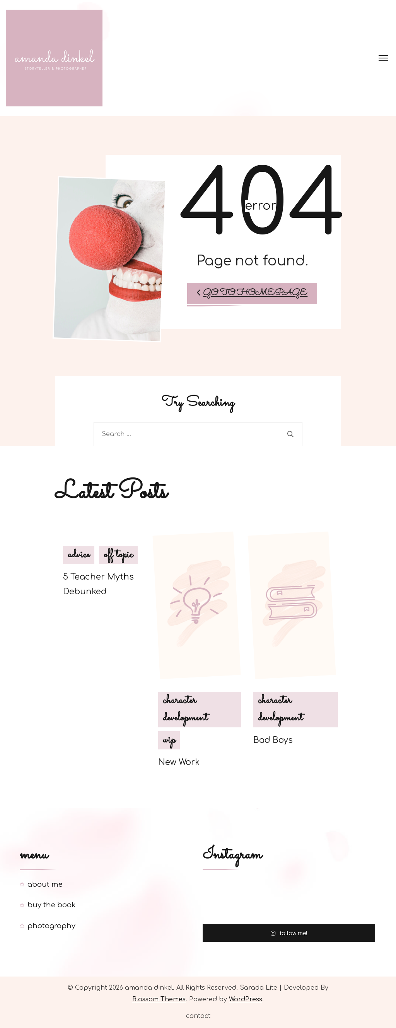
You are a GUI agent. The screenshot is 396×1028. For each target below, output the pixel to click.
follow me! (289, 932)
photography (51, 926)
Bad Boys (273, 740)
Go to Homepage (252, 293)
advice (79, 554)
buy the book (51, 905)
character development (185, 709)
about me (45, 884)
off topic (118, 554)
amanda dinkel (149, 987)
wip (169, 740)
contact (198, 1016)
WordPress (245, 999)
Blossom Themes (159, 999)
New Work (179, 762)
